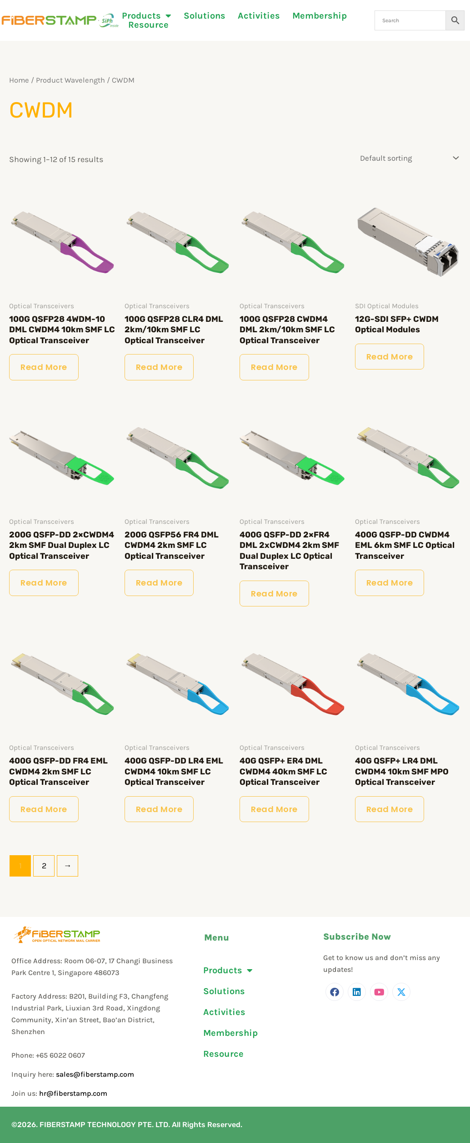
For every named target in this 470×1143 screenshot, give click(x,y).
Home (19, 80)
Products (146, 15)
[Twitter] (401, 992)
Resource (148, 25)
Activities (259, 15)
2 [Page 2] (44, 866)
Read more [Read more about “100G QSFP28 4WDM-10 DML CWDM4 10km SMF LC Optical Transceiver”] (43, 367)
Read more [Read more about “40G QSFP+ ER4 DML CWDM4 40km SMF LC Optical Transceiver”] (274, 809)
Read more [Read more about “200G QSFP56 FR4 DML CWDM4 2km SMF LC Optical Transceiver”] (159, 582)
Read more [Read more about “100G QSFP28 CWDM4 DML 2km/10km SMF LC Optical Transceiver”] (274, 367)
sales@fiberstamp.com (95, 1074)
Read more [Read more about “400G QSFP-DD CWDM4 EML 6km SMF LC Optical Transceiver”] (389, 582)
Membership (319, 15)
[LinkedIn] (357, 992)
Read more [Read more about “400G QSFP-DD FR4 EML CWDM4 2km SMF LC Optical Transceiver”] (43, 809)
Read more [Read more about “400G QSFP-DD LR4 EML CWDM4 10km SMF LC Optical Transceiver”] (159, 809)
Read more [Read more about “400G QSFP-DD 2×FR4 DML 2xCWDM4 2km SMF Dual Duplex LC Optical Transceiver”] (274, 593)
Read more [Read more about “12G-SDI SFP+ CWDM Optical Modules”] (389, 356)
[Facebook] (334, 992)
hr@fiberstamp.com (73, 1093)
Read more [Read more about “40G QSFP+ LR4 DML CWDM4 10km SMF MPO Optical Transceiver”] (389, 809)
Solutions (204, 15)
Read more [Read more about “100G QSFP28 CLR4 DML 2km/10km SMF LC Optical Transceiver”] (159, 367)
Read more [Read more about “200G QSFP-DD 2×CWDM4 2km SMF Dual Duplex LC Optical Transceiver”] (43, 582)
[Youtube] (379, 992)
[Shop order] (407, 157)
